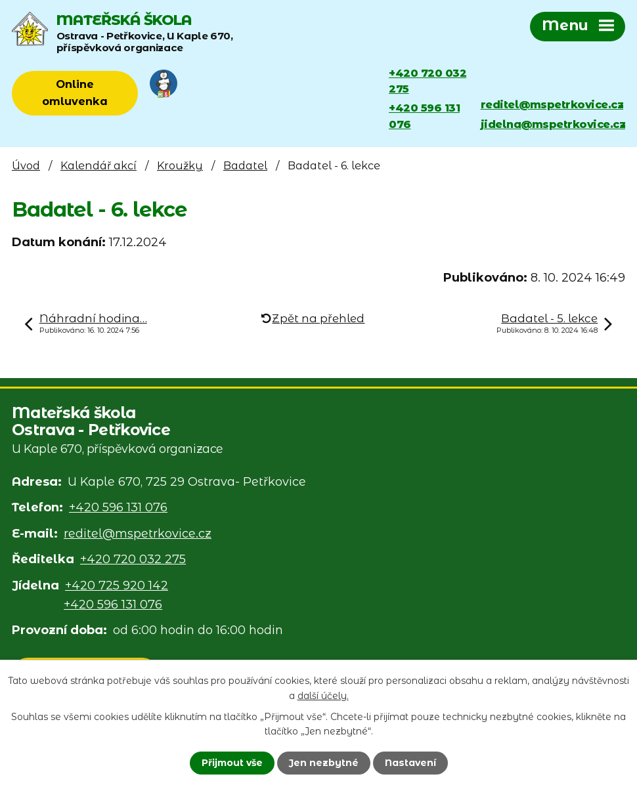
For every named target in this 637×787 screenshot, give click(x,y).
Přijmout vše (232, 763)
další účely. (323, 695)
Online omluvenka (75, 92)
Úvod (26, 165)
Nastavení (410, 763)
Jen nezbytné (324, 763)
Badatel (245, 165)
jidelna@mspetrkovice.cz (553, 124)
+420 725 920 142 (116, 585)
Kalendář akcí (98, 165)
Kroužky (180, 165)
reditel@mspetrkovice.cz (552, 104)
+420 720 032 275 (427, 80)
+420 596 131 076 (424, 115)
